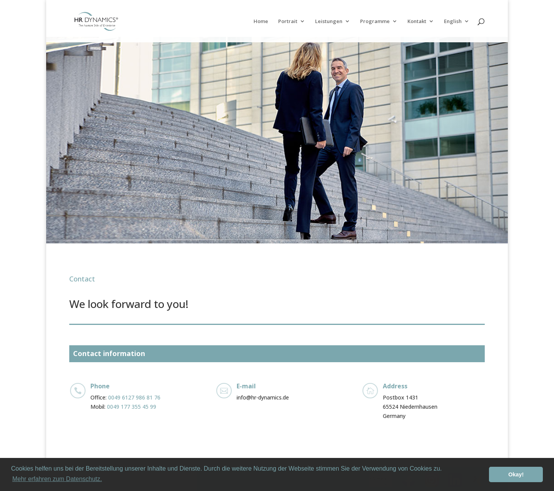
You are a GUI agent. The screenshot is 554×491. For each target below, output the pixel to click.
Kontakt (416, 21)
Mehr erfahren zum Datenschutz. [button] (57, 479)
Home (261, 21)
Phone (100, 386)
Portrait (287, 21)
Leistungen (328, 21)
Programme (375, 21)
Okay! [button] (516, 474)
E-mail (246, 386)
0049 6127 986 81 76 (134, 397)
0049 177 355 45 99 (131, 406)
